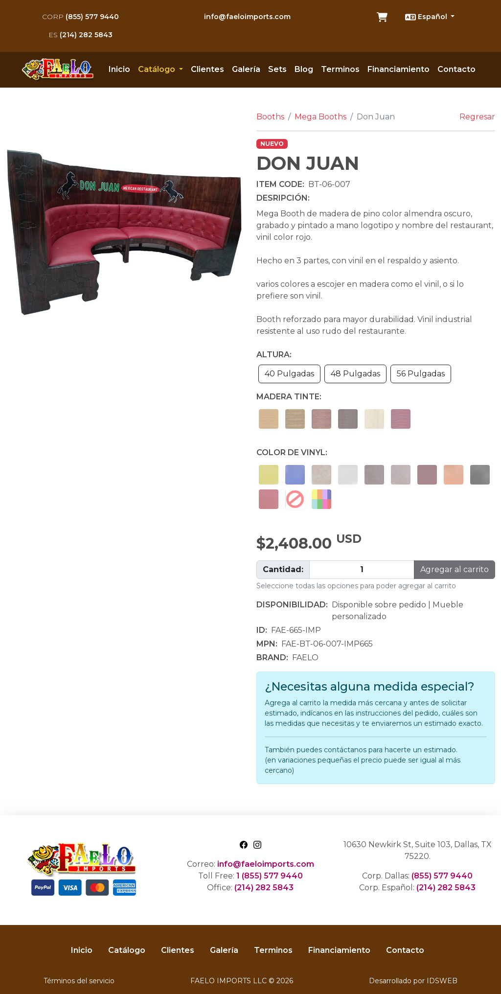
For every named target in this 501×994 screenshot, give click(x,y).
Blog (304, 69)
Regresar (477, 116)
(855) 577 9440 (80, 16)
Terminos (340, 69)
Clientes (207, 69)
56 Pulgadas (421, 373)
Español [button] (427, 17)
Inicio (119, 69)
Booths (270, 116)
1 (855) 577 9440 (269, 875)
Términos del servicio (79, 980)
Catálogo (126, 950)
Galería (246, 69)
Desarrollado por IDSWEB (413, 980)
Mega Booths (320, 116)
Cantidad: (283, 569)
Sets (277, 69)
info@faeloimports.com (247, 16)
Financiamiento (398, 69)
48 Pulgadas (355, 373)
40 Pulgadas (289, 373)
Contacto (456, 69)
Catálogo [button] (157, 69)
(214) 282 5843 (80, 34)
